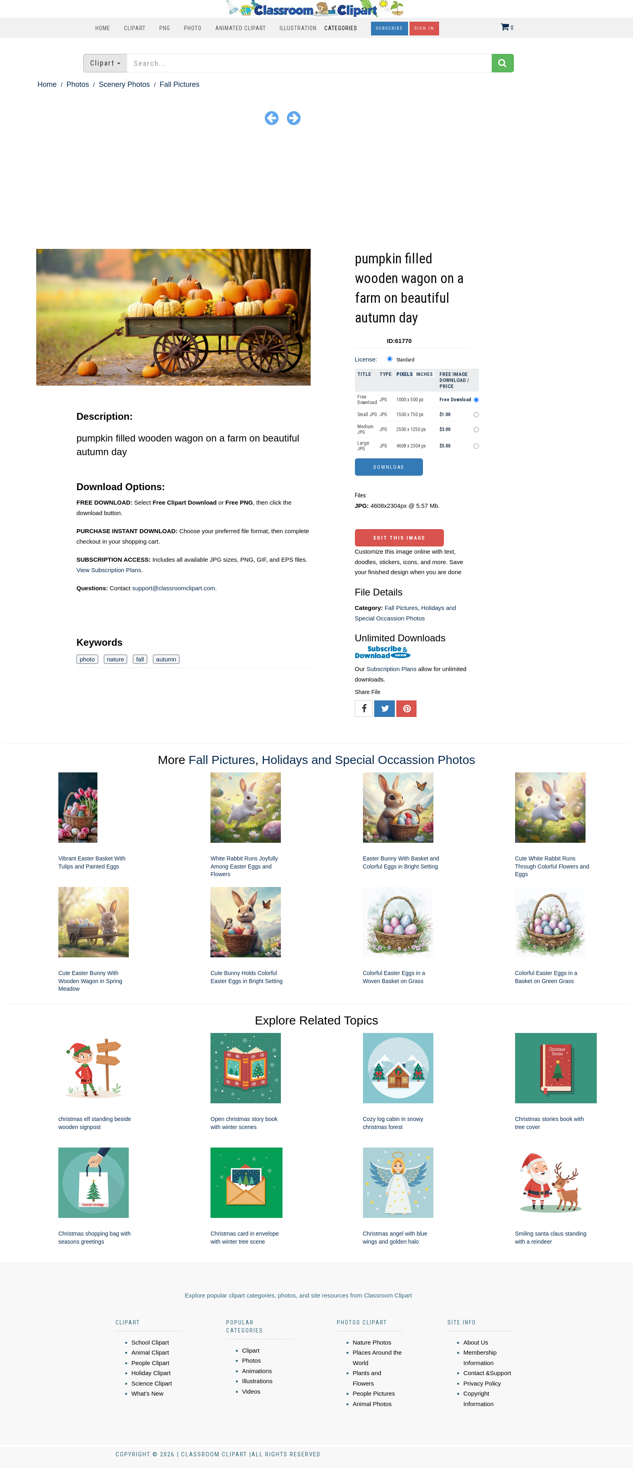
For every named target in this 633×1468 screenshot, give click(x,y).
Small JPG (367, 414)
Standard (405, 360)
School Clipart (150, 1342)
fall (140, 659)
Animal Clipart (150, 1352)
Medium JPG (365, 429)
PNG (164, 28)
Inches (424, 374)
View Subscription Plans (108, 570)
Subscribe (389, 28)
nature (115, 659)
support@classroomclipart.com (173, 588)
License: (366, 359)
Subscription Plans (392, 668)
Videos (251, 1391)
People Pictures (374, 1393)
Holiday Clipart (151, 1372)
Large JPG (363, 446)
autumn (166, 659)
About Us (476, 1342)
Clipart (135, 28)
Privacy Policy (482, 1383)
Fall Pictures (180, 84)
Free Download (367, 399)
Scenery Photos (124, 84)
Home (102, 28)
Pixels (404, 374)
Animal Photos (372, 1403)
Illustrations (257, 1381)
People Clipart (150, 1362)
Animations (257, 1370)
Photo (193, 28)
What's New (148, 1393)
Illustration (298, 28)
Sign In (424, 28)
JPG (383, 399)
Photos (77, 84)
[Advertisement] (316, 188)
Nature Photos (372, 1342)
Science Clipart (152, 1383)
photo (87, 659)
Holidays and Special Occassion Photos (368, 759)
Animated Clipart (240, 28)
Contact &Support (487, 1372)
